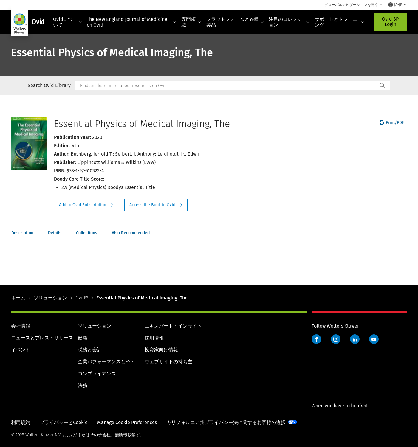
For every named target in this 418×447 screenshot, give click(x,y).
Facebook (316, 339)
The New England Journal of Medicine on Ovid (131, 22)
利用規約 (20, 422)
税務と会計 (90, 350)
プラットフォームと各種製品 (235, 22)
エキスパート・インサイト (173, 326)
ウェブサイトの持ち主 (168, 361)
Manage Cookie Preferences (127, 422)
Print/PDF (392, 122)
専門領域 (191, 22)
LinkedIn (355, 339)
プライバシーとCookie (64, 422)
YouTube (374, 339)
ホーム (18, 298)
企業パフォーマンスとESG (106, 361)
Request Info (86, 205)
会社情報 (20, 326)
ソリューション (50, 298)
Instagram (335, 339)
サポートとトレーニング (339, 22)
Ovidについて (67, 22)
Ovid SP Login (390, 21)
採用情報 (154, 338)
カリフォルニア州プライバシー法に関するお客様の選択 (226, 422)
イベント (20, 350)
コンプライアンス (97, 373)
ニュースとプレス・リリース (42, 338)
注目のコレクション (289, 22)
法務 (82, 385)
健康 (82, 338)
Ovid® (81, 298)
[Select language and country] (397, 5)
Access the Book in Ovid (156, 205)
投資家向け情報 (161, 350)
